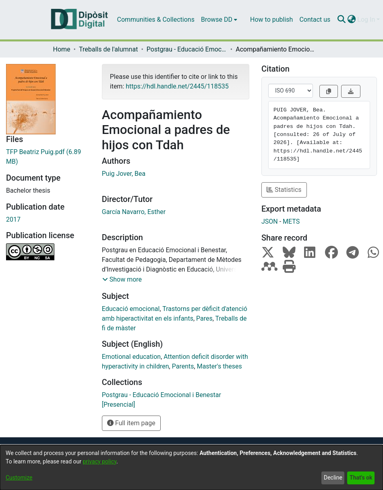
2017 (13, 219)
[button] (122, 279)
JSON (269, 221)
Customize (19, 477)
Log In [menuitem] (366, 19)
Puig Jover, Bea (123, 173)
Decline (333, 477)
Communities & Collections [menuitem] (156, 19)
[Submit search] (341, 20)
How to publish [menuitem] (271, 19)
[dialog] (191, 467)
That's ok (361, 477)
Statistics (284, 190)
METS (291, 221)
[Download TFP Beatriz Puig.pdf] (48, 157)
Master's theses (219, 366)
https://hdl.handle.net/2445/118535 (177, 86)
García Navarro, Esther (134, 212)
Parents (183, 366)
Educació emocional (131, 309)
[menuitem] (219, 20)
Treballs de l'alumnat (108, 49)
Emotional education (131, 356)
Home (61, 49)
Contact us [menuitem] (314, 19)
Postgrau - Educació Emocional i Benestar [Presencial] (187, 49)
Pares (204, 318)
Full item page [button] (131, 423)
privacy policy (99, 461)
